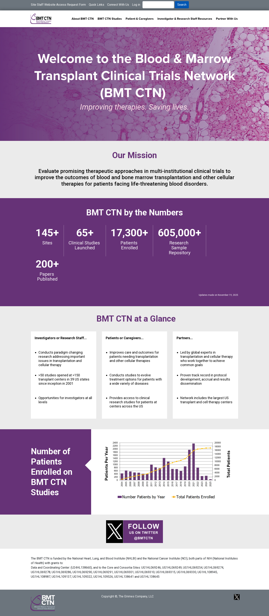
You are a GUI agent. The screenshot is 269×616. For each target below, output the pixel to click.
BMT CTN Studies (110, 18)
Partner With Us (227, 18)
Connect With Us (118, 4)
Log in (136, 4)
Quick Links (96, 4)
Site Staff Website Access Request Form (58, 4)
